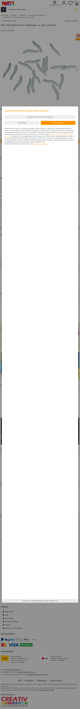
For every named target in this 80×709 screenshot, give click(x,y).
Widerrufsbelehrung (51, 601)
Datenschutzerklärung (37, 601)
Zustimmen (58, 123)
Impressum (26, 601)
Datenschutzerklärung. (41, 144)
